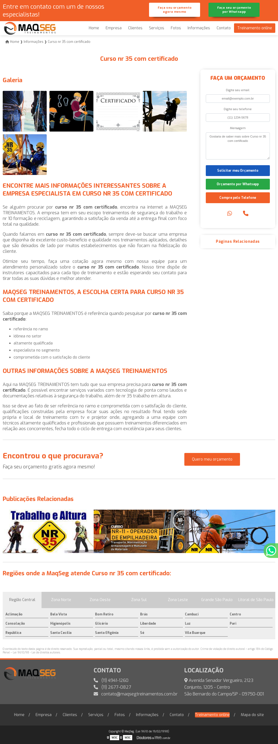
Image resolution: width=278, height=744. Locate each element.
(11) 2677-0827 (112, 687)
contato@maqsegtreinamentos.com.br (136, 694)
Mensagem (238, 128)
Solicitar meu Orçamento (237, 170)
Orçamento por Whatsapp (238, 184)
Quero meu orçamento (212, 459)
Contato (224, 28)
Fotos (176, 28)
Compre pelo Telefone (237, 198)
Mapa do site (252, 714)
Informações (199, 28)
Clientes (135, 28)
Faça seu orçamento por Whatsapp (234, 10)
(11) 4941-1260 (111, 680)
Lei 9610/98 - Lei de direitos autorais (36, 652)
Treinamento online (254, 28)
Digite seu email (237, 90)
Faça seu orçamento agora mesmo (175, 10)
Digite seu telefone (238, 109)
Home (94, 28)
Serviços (156, 28)
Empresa (114, 28)
